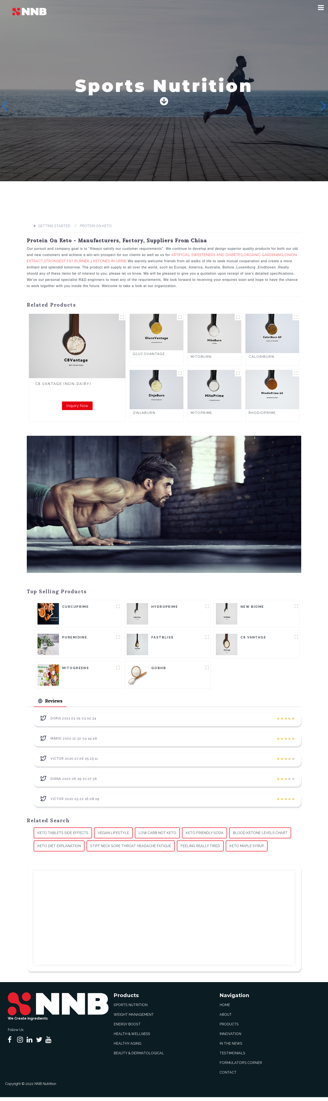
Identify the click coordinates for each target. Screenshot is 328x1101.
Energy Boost (127, 1028)
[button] (321, 7)
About (226, 1018)
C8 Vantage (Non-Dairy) (63, 384)
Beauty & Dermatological (139, 1057)
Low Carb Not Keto (157, 836)
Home (225, 1009)
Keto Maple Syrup (246, 850)
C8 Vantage (253, 638)
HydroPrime (164, 607)
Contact (228, 1076)
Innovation (230, 1038)
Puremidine (74, 638)
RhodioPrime (262, 413)
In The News (231, 1047)
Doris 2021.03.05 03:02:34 (73, 722)
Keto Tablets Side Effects (62, 836)
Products (229, 1028)
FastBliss (162, 638)
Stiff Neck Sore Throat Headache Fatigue (130, 850)
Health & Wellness (132, 1038)
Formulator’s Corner (241, 1067)
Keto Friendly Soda (204, 836)
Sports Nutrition (130, 1009)
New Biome (252, 607)
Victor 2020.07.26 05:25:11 (74, 762)
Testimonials (232, 1057)
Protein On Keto (96, 226)
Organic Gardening (263, 255)
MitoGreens (75, 669)
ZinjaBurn (144, 413)
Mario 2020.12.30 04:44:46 (74, 742)
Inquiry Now (77, 405)
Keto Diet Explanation (59, 850)
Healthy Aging (127, 1047)
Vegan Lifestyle (113, 836)
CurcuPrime (75, 607)
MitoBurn (201, 357)
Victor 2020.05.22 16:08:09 (75, 802)
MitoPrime (201, 413)
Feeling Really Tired (200, 850)
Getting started (54, 226)
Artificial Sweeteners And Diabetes (207, 255)
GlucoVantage (149, 354)
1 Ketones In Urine (109, 261)
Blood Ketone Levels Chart (260, 836)
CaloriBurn (261, 357)
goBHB (158, 669)
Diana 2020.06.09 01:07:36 (74, 782)
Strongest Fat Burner (66, 261)
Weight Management (134, 1018)
